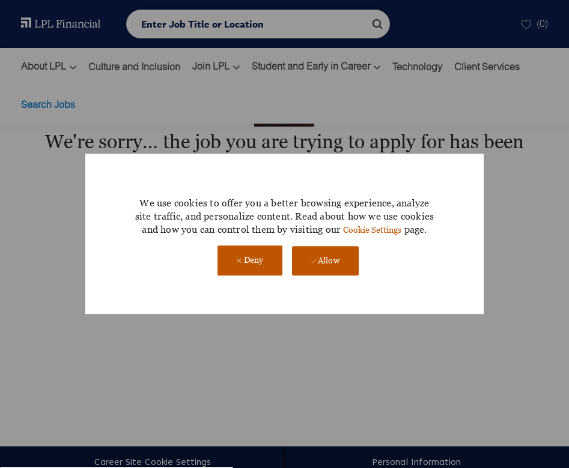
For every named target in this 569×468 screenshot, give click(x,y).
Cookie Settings (372, 229)
